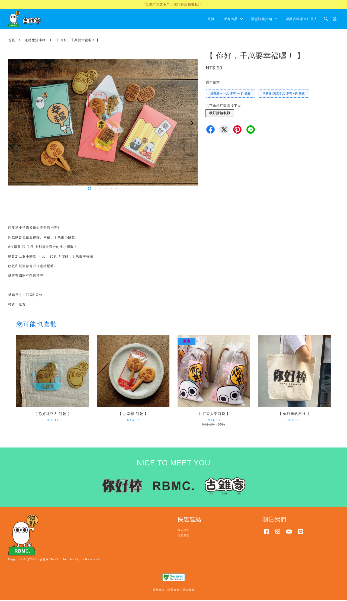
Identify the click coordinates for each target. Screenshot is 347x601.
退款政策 (188, 590)
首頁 (210, 19)
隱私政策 (173, 590)
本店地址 (183, 530)
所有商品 (233, 19)
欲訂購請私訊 (219, 114)
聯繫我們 (183, 536)
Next (190, 124)
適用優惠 (213, 83)
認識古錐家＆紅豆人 (301, 19)
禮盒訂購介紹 (264, 19)
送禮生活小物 (35, 41)
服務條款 (159, 590)
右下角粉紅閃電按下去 (223, 106)
